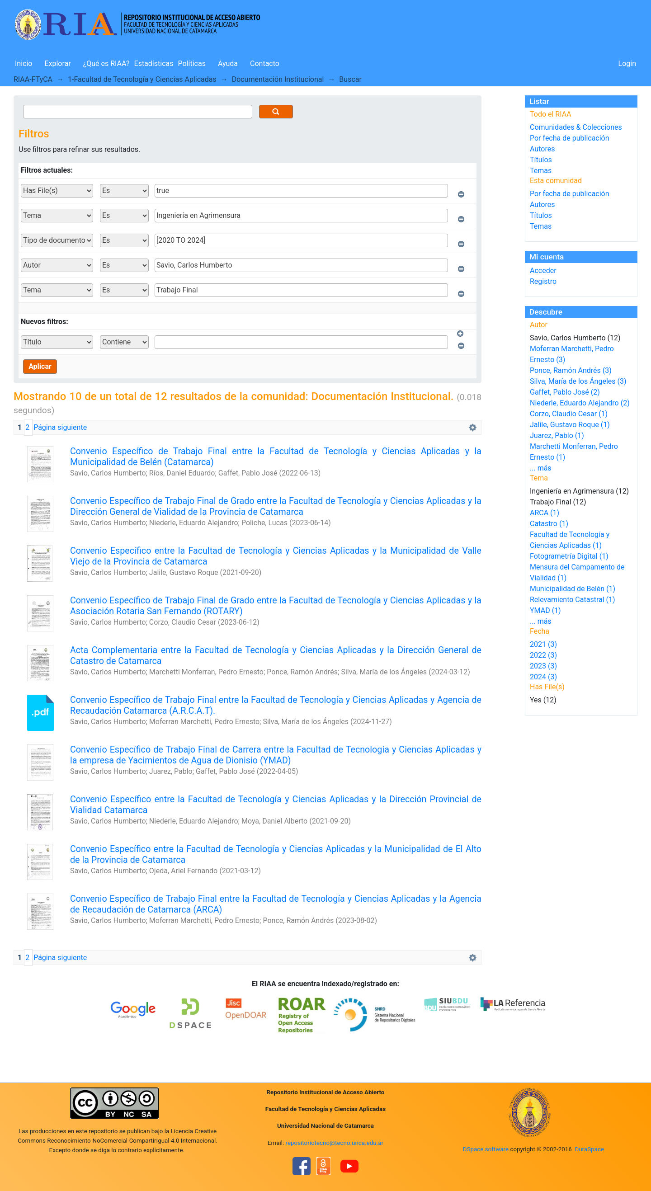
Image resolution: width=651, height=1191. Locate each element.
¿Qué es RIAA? (106, 63)
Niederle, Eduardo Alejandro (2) (580, 403)
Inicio (23, 63)
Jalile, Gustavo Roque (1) (570, 424)
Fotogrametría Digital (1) (569, 556)
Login (627, 63)
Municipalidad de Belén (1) (572, 588)
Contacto (264, 63)
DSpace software (486, 1149)
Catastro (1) (549, 523)
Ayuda (228, 63)
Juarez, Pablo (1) (557, 435)
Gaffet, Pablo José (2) (565, 392)
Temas (541, 170)
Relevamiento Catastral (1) (572, 599)
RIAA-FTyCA (33, 79)
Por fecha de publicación (569, 138)
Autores (542, 149)
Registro (543, 281)
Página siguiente (60, 427)
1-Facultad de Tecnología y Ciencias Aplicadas (142, 79)
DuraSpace (589, 1149)
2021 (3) (543, 644)
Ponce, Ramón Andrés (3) (571, 370)
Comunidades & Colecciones (576, 127)
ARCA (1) (544, 512)
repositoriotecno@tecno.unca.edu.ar (335, 1142)
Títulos (541, 159)
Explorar (57, 63)
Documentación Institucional (278, 79)
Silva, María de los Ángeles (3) (578, 381)
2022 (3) (543, 655)
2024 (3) (543, 677)
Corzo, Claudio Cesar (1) (569, 414)
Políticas (192, 63)
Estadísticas (154, 63)
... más (541, 468)
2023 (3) (543, 666)
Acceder (543, 270)
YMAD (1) (545, 610)
